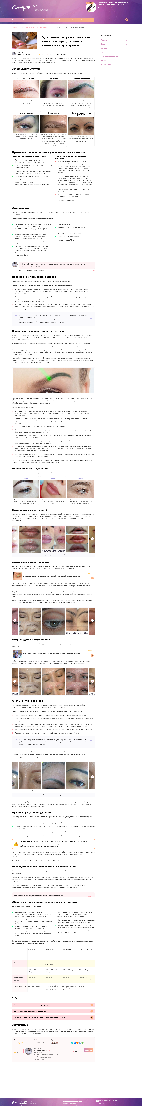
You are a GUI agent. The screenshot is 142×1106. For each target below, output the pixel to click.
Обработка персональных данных (72, 1101)
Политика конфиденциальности (72, 1103)
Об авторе (88, 1050)
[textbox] (88, 896)
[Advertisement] (53, 1074)
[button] (14, 538)
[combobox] (83, 896)
